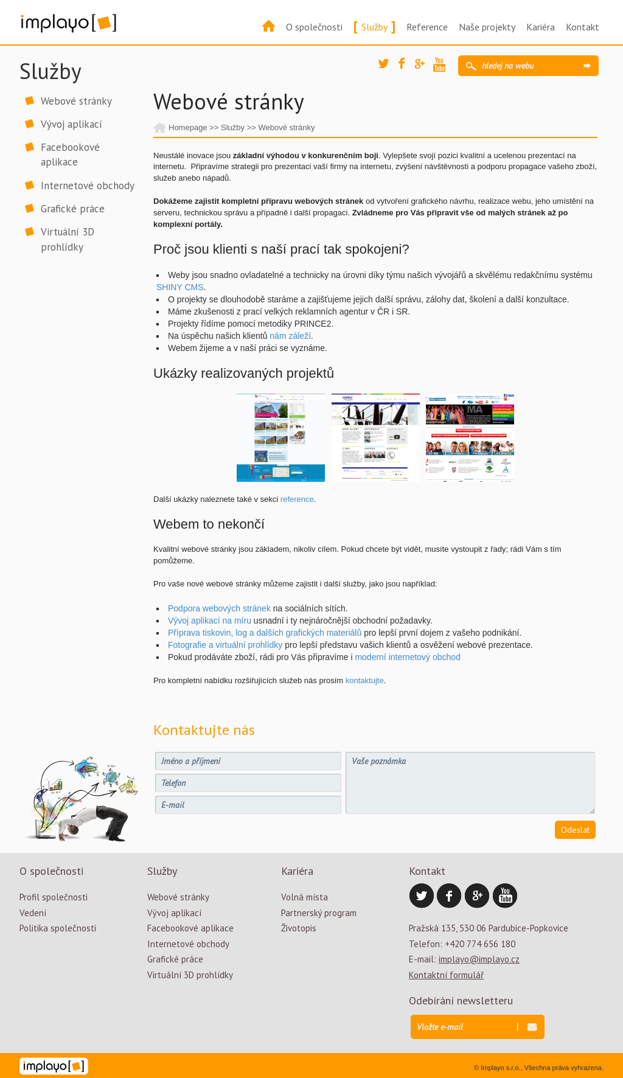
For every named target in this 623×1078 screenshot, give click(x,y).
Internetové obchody (87, 185)
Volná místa (304, 897)
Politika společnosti (57, 928)
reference (297, 499)
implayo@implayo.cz (479, 959)
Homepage (188, 127)
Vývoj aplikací (71, 124)
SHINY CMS (180, 287)
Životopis (298, 928)
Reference (427, 27)
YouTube (442, 66)
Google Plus (424, 68)
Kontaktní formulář (446, 975)
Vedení (32, 913)
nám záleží (290, 336)
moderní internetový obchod (408, 657)
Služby (374, 27)
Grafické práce (73, 208)
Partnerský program (319, 913)
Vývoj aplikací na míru (209, 620)
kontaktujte (365, 680)
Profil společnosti (53, 897)
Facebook (408, 67)
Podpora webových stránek (219, 608)
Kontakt (582, 27)
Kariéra (540, 27)
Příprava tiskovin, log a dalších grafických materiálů (264, 633)
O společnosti (314, 27)
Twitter (387, 68)
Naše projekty (487, 27)
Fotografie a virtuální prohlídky (225, 645)
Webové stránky (76, 101)
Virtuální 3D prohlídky (67, 239)
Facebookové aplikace (70, 155)
